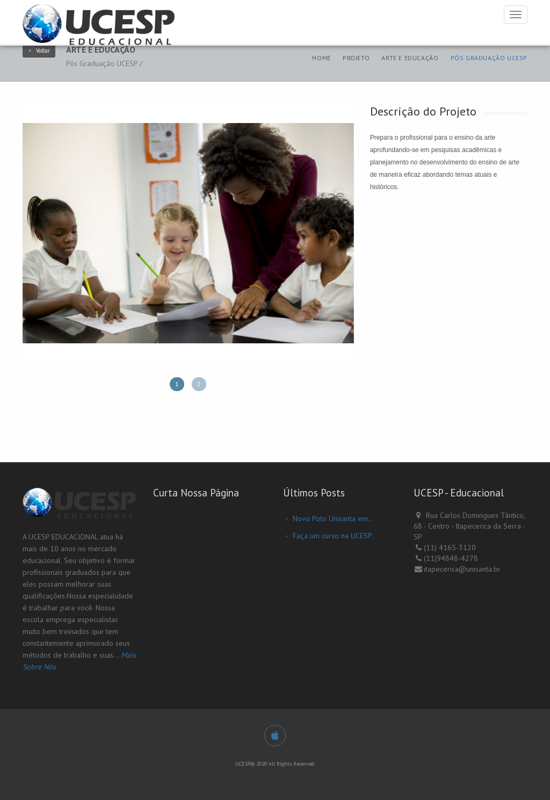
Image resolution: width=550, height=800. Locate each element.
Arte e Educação (409, 58)
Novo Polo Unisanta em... (333, 518)
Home (321, 58)
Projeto (356, 58)
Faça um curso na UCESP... (335, 535)
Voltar (39, 50)
